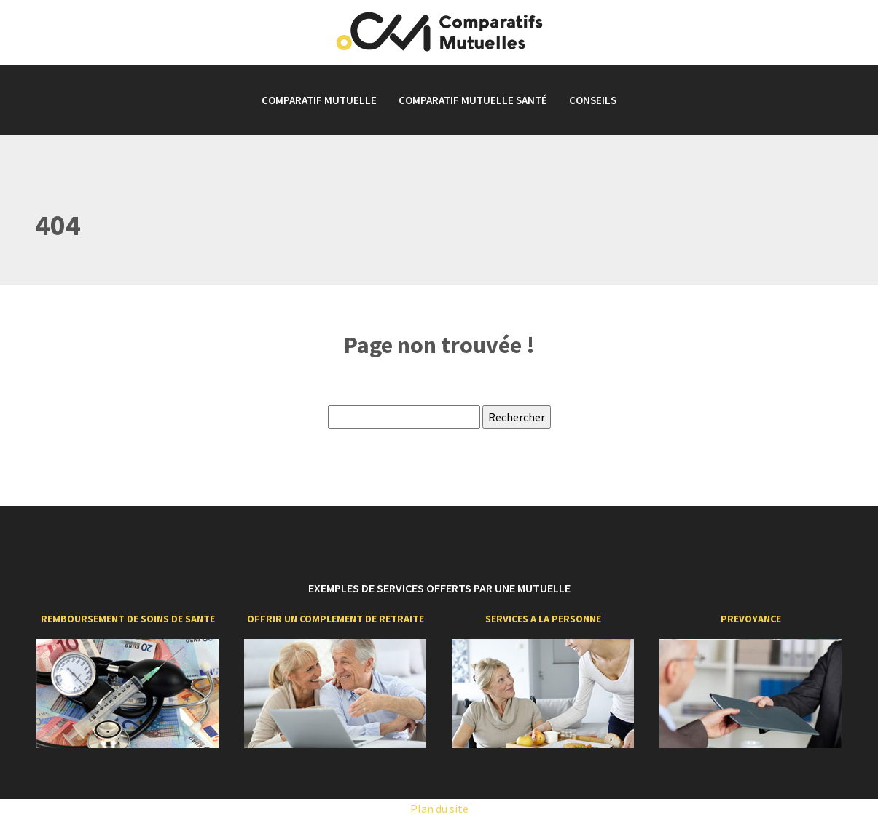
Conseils (592, 100)
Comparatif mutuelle (319, 100)
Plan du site (439, 808)
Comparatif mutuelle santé (473, 100)
